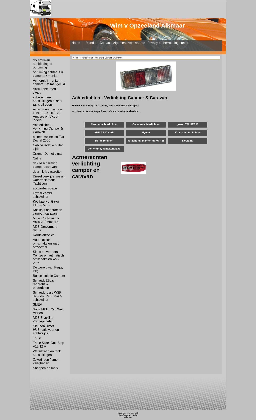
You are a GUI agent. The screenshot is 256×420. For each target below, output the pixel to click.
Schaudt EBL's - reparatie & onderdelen (44, 284)
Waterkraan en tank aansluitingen (47, 353)
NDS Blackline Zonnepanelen (43, 319)
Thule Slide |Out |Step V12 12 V (48, 344)
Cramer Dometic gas (47, 153)
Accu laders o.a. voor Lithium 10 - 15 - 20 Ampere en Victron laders (48, 115)
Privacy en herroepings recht (167, 43)
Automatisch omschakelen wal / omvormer (46, 243)
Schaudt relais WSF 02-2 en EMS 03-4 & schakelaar (47, 296)
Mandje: (91, 43)
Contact (105, 43)
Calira (37, 158)
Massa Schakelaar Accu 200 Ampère (46, 220)
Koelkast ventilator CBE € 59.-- (46, 203)
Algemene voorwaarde (129, 43)
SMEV (37, 304)
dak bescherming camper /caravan (45, 164)
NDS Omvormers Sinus (45, 228)
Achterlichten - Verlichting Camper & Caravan (48, 128)
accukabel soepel (45, 188)
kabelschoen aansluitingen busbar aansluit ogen (48, 101)
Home (76, 43)
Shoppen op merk (45, 368)
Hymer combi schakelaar (42, 194)
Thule (37, 338)
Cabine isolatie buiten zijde (48, 147)
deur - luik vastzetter (47, 171)
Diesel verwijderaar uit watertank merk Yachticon (48, 180)
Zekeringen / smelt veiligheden (46, 361)
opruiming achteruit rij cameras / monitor (48, 73)
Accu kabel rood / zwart (45, 90)
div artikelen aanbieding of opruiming (42, 63)
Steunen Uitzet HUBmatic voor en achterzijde (46, 329)
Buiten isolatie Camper (49, 275)
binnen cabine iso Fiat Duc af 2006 (48, 138)
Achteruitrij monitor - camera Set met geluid (49, 82)
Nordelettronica (44, 235)
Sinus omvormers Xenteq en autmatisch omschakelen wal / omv (48, 257)
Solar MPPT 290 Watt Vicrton (48, 311)
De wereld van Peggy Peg (48, 269)
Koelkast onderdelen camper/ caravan (47, 211)
